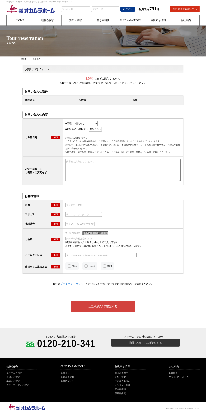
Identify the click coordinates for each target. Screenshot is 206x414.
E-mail (92, 266)
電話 (74, 266)
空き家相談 (103, 20)
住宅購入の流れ (122, 381)
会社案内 (186, 20)
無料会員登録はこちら (185, 9)
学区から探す (13, 381)
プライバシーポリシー (180, 377)
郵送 (109, 266)
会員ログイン (67, 381)
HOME (20, 20)
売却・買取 (75, 20)
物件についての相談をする (145, 342)
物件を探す (47, 20)
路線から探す (13, 377)
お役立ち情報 (158, 20)
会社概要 (173, 373)
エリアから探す (14, 373)
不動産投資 (120, 393)
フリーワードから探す (17, 385)
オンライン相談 (122, 385)
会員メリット (67, 373)
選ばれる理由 (121, 373)
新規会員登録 (67, 377)
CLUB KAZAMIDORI (130, 20)
